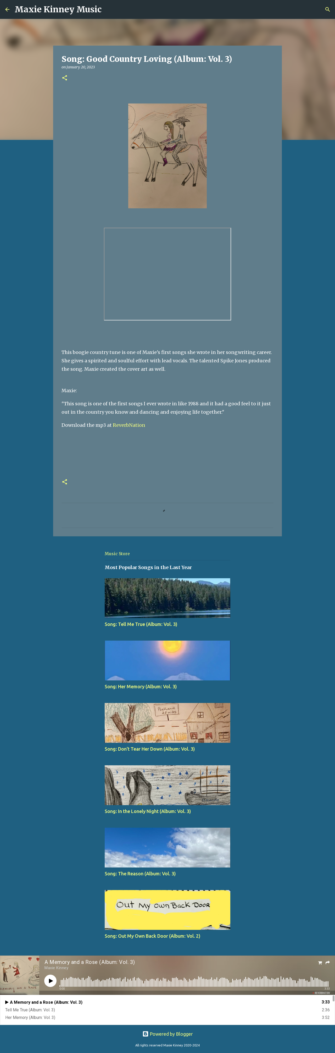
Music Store (117, 553)
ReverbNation (129, 425)
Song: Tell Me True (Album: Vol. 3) (141, 624)
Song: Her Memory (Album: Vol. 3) (141, 686)
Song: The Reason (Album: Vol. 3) (140, 873)
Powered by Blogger (167, 1033)
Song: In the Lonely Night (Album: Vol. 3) (148, 811)
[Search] (109, 9)
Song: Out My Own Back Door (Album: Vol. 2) (152, 936)
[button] (65, 78)
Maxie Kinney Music (58, 9)
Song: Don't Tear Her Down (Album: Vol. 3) (150, 748)
